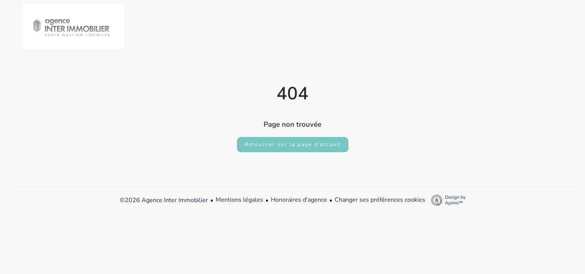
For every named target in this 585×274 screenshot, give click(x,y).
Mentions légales (239, 200)
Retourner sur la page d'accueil (293, 144)
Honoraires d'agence (299, 200)
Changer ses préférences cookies (380, 200)
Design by (446, 200)
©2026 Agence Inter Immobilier (164, 200)
